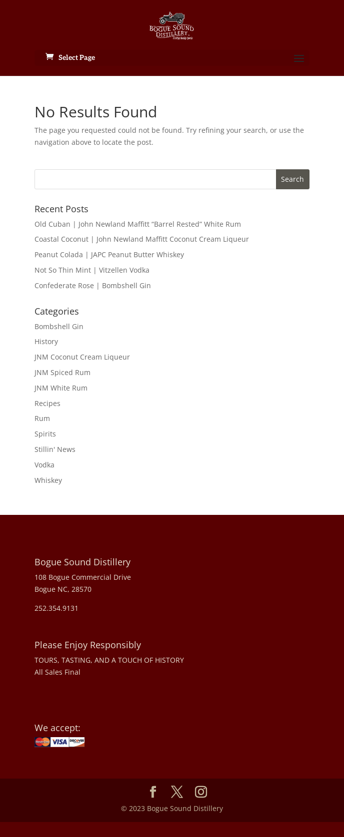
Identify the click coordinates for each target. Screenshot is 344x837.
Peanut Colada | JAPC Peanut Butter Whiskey (109, 254)
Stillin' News (55, 449)
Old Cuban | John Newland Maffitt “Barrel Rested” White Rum (137, 224)
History (46, 341)
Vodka (44, 464)
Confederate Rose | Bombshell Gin (92, 285)
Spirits (45, 433)
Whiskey (48, 480)
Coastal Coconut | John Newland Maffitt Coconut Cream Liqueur (141, 239)
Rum (42, 418)
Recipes (47, 403)
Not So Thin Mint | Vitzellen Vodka (92, 270)
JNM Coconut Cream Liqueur (82, 357)
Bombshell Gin (59, 326)
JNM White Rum (61, 388)
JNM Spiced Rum (62, 372)
